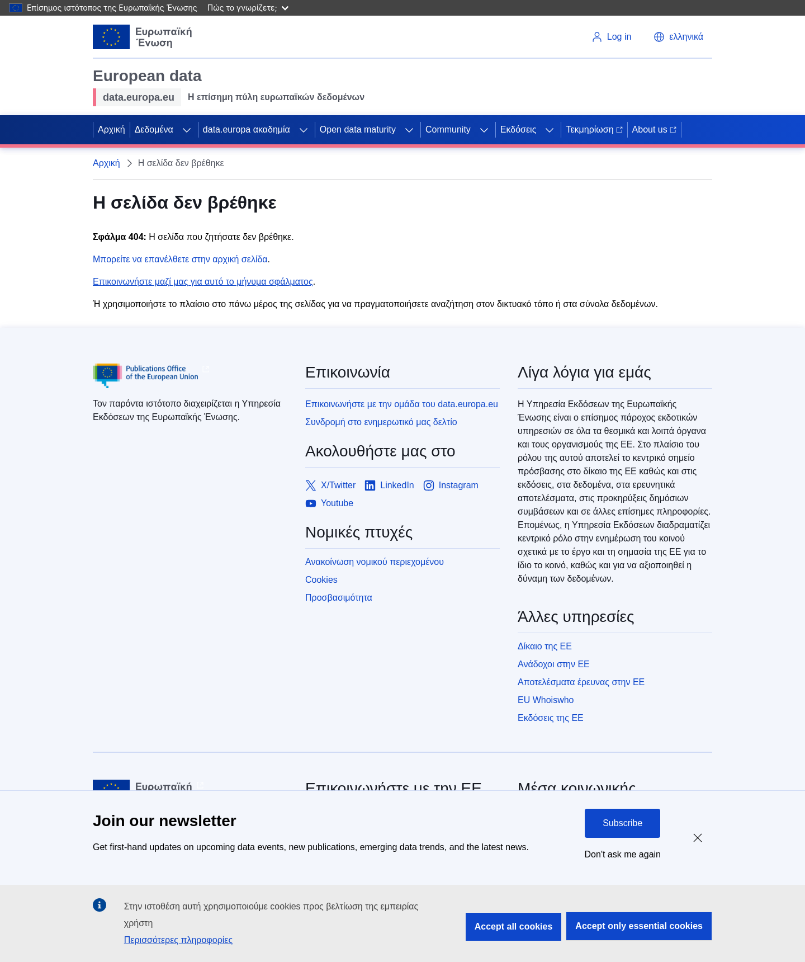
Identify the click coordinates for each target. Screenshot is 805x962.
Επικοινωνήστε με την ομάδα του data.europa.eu (401, 404)
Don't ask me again (623, 854)
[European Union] (142, 37)
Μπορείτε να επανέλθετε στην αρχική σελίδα (180, 259)
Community (448, 129)
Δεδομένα (154, 129)
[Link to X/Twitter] (330, 485)
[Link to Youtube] (329, 503)
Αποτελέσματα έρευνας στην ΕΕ (581, 682)
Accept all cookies (514, 926)
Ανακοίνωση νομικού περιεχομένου (374, 562)
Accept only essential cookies (639, 926)
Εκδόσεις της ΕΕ (551, 718)
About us (654, 129)
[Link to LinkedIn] (389, 485)
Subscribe (622, 823)
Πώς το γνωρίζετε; (247, 7)
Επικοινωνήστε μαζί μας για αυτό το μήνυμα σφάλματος (203, 281)
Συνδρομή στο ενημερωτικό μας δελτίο (381, 422)
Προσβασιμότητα (338, 597)
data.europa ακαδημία (246, 129)
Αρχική (111, 129)
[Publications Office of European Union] (190, 376)
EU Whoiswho (546, 700)
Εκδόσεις (518, 129)
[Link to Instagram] (451, 485)
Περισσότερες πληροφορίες (178, 940)
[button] (678, 37)
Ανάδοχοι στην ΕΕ (554, 664)
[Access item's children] (187, 129)
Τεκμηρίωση (594, 129)
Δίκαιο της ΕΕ (545, 646)
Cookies (321, 579)
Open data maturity (358, 129)
